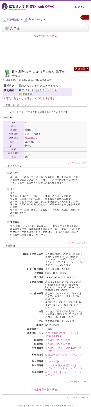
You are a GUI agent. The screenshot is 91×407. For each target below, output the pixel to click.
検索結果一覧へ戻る (45, 35)
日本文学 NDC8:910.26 (57, 339)
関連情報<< (82, 68)
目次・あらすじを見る (19, 98)
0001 (27, 122)
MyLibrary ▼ (34, 19)
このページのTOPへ (77, 163)
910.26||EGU (31, 138)
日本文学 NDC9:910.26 (57, 343)
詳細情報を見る (45, 98)
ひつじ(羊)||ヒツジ (55, 361)
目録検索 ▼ (12, 19)
